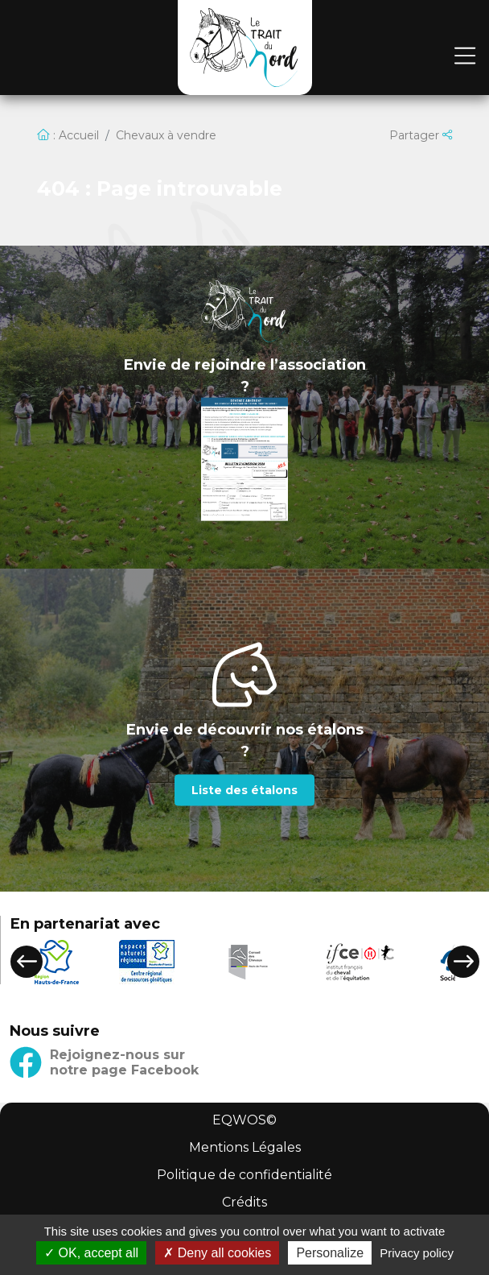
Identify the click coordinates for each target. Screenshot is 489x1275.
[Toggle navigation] (465, 56)
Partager (420, 135)
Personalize (330, 1253)
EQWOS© (244, 1120)
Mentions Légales (245, 1147)
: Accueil (68, 135)
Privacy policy (417, 1253)
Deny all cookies (217, 1253)
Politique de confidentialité (244, 1174)
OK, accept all (91, 1253)
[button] (26, 962)
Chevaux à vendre (166, 135)
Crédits (244, 1202)
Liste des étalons (244, 789)
